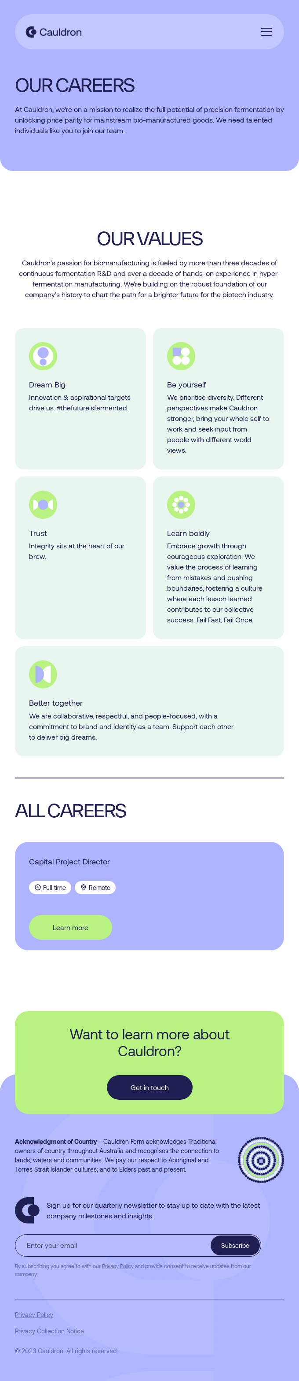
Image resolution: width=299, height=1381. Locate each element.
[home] (61, 31)
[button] (264, 31)
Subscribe (235, 1245)
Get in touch (150, 1087)
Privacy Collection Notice (49, 1331)
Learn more (70, 927)
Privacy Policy (34, 1314)
